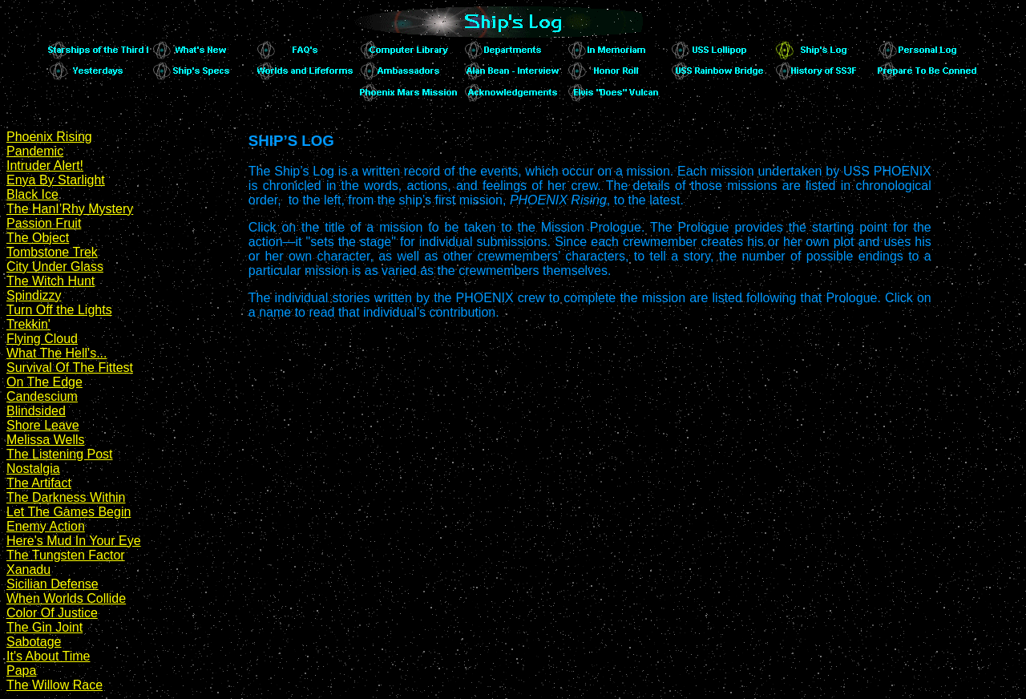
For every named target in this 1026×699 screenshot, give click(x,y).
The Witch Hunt (50, 281)
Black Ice (32, 194)
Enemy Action (45, 526)
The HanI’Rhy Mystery (69, 209)
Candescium (42, 396)
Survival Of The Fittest (69, 367)
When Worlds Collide (66, 598)
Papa (21, 670)
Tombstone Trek (52, 252)
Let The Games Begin (68, 512)
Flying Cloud (42, 338)
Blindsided (36, 411)
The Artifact (38, 483)
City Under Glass (54, 266)
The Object (37, 237)
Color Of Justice (52, 613)
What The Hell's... (56, 353)
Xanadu (28, 569)
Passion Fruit (43, 223)
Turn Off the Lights (59, 310)
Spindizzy (33, 295)
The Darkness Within (66, 497)
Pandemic (34, 151)
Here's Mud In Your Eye (73, 540)
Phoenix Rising (49, 136)
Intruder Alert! (44, 165)
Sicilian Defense (52, 584)
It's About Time (48, 656)
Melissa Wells (45, 439)
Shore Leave (42, 425)
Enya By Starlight (55, 180)
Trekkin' (28, 324)
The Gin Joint (44, 627)
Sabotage (34, 641)
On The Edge (44, 382)
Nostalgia (33, 468)
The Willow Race (54, 685)
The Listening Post (59, 454)
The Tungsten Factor (65, 555)
